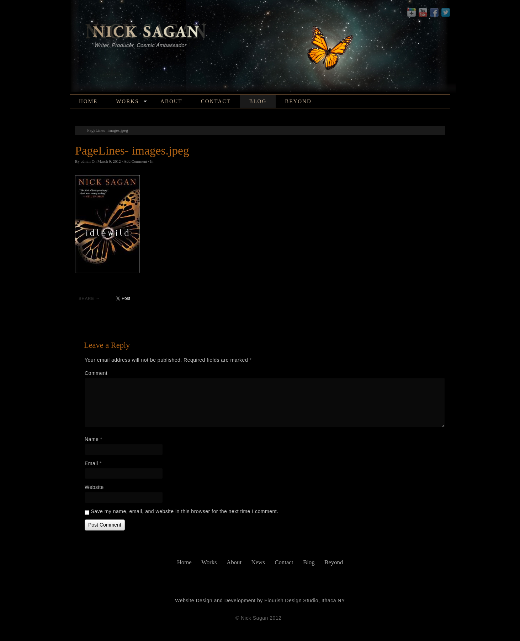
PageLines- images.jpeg (107, 130)
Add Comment (135, 161)
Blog (257, 101)
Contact (216, 101)
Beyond (298, 101)
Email (93, 463)
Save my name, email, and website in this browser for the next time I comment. (184, 511)
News (258, 562)
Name (93, 439)
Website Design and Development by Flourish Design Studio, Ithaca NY (260, 600)
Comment (96, 373)
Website (94, 487)
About (171, 101)
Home (88, 101)
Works (131, 102)
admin (86, 161)
